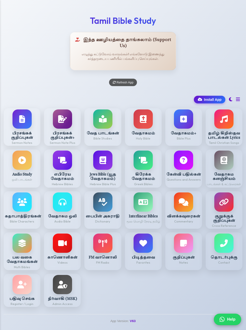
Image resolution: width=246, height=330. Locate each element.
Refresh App (123, 82)
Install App (209, 100)
